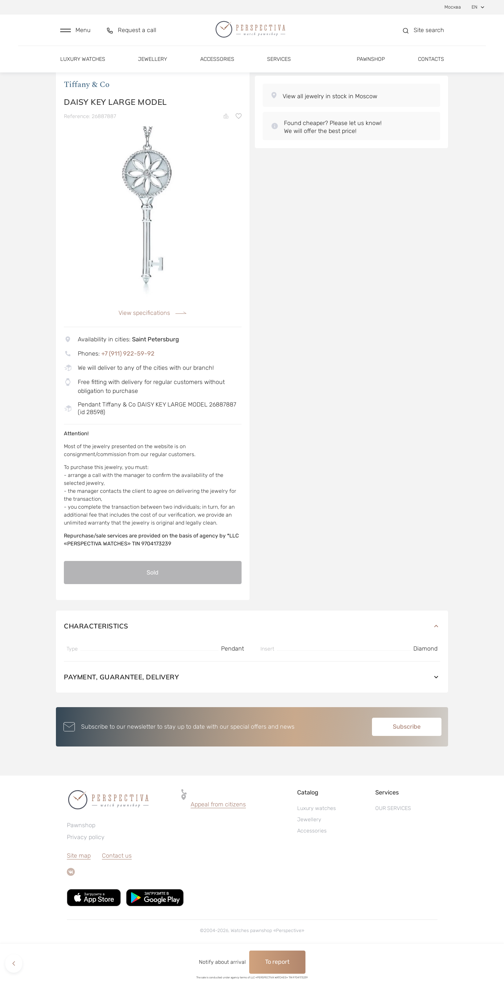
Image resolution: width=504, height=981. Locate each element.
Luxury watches (82, 62)
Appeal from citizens (218, 832)
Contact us (117, 883)
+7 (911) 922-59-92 (128, 381)
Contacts (431, 62)
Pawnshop (371, 62)
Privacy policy (86, 865)
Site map (79, 883)
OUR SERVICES (393, 836)
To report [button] (277, 961)
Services (279, 62)
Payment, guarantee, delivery (252, 705)
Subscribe (407, 754)
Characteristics (252, 654)
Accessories (217, 62)
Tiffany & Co (87, 112)
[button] (75, 31)
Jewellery (152, 62)
